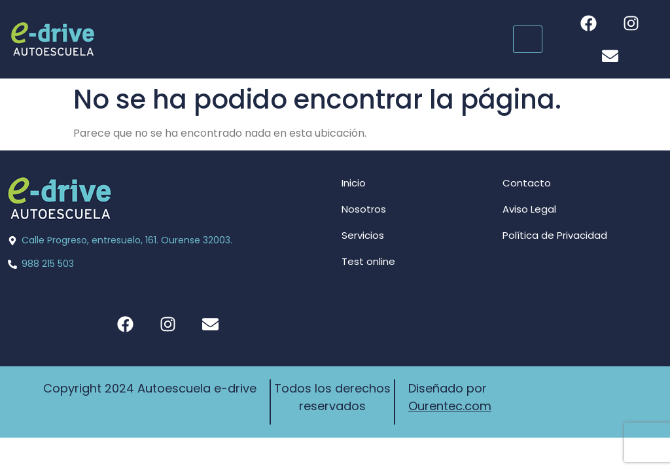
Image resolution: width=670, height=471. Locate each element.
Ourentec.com (449, 406)
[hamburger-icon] (527, 39)
